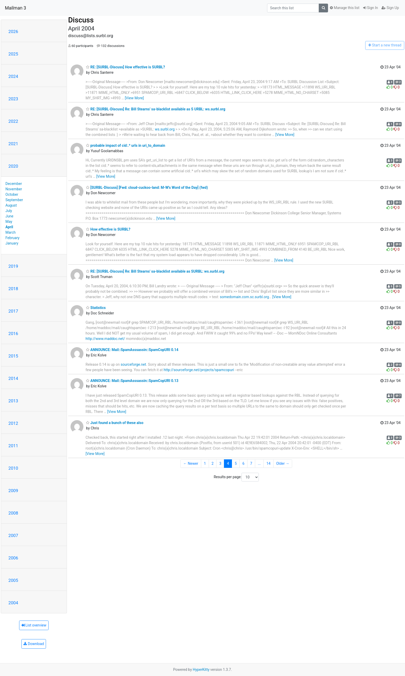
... (259, 463)
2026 (13, 31)
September (14, 200)
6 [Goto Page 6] (244, 463)
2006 (13, 557)
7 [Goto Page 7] (251, 463)
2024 (13, 76)
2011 (13, 445)
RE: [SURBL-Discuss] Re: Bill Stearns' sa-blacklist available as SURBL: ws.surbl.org (155, 271)
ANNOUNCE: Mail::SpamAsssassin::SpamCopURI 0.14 (132, 350)
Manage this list (344, 8)
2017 (13, 311)
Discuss (81, 20)
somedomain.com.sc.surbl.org (244, 297)
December (13, 184)
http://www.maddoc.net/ (105, 339)
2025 (13, 53)
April (9, 227)
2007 (13, 535)
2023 (13, 98)
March (10, 232)
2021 (13, 143)
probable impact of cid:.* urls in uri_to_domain (125, 145)
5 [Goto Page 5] (236, 463)
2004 (13, 602)
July (8, 211)
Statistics (96, 308)
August (11, 205)
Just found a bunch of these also (114, 423)
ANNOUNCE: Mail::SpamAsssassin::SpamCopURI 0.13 (132, 381)
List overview (33, 625)
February (12, 238)
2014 (13, 378)
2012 (13, 423)
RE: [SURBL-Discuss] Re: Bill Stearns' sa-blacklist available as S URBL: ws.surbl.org (155, 109)
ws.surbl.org (165, 129)
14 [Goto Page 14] (268, 463)
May (8, 221)
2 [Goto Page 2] (213, 463)
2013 (13, 400)
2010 (13, 468)
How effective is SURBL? (108, 229)
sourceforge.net (133, 364)
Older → (282, 463)
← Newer (190, 463)
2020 (13, 166)
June (9, 216)
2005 (13, 580)
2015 (13, 356)
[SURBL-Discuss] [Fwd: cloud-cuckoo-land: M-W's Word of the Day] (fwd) (147, 187)
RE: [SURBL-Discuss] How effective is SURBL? (125, 67)
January (11, 243)
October (11, 194)
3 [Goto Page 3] (220, 463)
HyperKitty (201, 669)
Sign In (370, 8)
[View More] (134, 98)
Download (34, 644)
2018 (13, 288)
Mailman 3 (15, 8)
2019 (13, 266)
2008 (13, 513)
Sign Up (390, 8)
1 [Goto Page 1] (205, 463)
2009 (13, 490)
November (13, 189)
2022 (13, 121)
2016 (13, 333)
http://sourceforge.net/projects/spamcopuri (198, 370)
